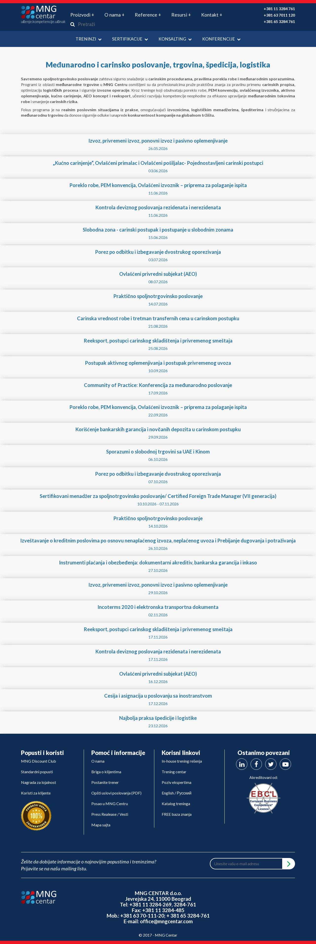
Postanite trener (105, 782)
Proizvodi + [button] (82, 15)
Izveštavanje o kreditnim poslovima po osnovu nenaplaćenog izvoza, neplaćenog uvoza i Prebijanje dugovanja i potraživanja (158, 540)
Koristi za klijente (36, 793)
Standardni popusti (37, 771)
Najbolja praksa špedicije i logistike (158, 718)
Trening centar (174, 771)
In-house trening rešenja (182, 761)
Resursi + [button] (181, 15)
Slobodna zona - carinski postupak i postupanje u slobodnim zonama (158, 230)
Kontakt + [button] (211, 15)
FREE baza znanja (177, 814)
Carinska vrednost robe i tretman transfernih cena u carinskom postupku (158, 318)
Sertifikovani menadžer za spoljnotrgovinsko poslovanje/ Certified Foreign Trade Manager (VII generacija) (158, 496)
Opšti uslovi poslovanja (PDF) (116, 793)
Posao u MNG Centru (109, 803)
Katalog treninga (176, 803)
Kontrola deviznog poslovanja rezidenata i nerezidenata (158, 207)
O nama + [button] (114, 15)
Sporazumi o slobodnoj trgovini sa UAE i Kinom (158, 451)
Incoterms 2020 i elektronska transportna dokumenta (158, 607)
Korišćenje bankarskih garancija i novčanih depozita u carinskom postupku (157, 429)
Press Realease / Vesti (109, 814)
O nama (97, 761)
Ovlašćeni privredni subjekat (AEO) (158, 274)
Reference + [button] (148, 15)
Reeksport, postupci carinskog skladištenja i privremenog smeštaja (158, 340)
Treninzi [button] (88, 39)
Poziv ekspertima (176, 782)
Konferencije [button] (221, 39)
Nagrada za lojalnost (38, 782)
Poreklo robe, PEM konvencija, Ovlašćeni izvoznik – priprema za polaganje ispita (158, 185)
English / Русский (176, 793)
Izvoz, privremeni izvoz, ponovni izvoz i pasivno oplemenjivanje (158, 141)
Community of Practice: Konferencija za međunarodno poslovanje (158, 385)
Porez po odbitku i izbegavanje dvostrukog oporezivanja (158, 252)
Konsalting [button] (175, 39)
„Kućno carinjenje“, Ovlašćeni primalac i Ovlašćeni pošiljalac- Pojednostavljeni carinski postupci (158, 163)
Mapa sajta (100, 824)
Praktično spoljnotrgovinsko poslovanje (157, 296)
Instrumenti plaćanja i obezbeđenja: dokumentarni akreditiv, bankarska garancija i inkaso (158, 562)
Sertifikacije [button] (130, 39)
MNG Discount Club (38, 761)
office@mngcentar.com (166, 921)
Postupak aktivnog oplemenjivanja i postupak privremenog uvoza (158, 363)
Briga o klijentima (106, 771)
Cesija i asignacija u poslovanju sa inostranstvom (158, 696)
